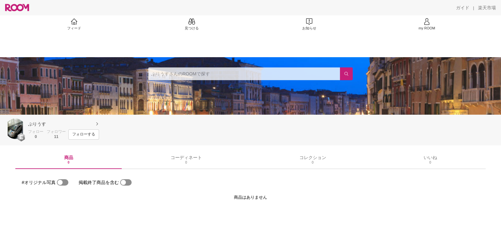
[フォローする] (83, 134)
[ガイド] (462, 8)
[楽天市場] (487, 8)
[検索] (346, 73)
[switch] (62, 182)
